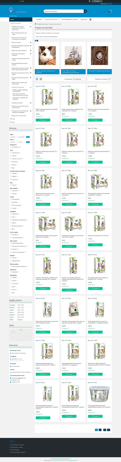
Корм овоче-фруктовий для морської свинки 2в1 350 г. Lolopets (99, 364)
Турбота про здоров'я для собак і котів (19, 83)
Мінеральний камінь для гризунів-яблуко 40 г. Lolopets (47, 236)
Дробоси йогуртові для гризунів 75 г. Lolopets (99, 152)
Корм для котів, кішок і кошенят (18, 54)
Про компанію (15, 449)
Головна (39, 19)
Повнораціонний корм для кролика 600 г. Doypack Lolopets (47, 322)
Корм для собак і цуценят (19, 50)
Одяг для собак (16, 42)
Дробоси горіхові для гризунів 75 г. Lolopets (73, 152)
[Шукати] (85, 10)
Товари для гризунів (18, 87)
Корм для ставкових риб (19, 115)
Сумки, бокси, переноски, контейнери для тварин (19, 38)
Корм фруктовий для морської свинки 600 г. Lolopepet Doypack (98, 322)
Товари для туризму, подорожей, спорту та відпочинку (18, 28)
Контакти (84, 19)
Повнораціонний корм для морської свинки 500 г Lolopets (45, 364)
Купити (44, 120)
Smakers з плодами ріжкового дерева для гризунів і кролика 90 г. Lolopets (73, 279)
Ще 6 (13, 292)
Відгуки (12, 122)
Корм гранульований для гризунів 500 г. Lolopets (46, 110)
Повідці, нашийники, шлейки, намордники (20, 46)
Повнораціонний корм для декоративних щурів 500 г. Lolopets (73, 406)
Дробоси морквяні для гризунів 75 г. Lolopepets (73, 194)
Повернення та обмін (17, 447)
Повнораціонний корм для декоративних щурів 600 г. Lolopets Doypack (47, 407)
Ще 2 (13, 167)
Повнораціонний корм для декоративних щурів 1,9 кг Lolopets (99, 406)
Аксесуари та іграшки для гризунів (99, 71)
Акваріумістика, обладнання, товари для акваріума (20, 111)
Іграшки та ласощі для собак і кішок (20, 73)
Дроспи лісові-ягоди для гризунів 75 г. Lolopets (98, 110)
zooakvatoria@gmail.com (19, 378)
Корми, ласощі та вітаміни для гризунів (45, 71)
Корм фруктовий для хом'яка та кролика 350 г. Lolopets (98, 278)
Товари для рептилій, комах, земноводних (20, 106)
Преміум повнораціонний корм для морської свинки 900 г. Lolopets (73, 322)
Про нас (12, 119)
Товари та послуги (51, 19)
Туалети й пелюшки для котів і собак (20, 59)
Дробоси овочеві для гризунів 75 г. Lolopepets (46, 152)
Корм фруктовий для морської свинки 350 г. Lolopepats (71, 364)
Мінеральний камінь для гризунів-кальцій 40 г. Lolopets (99, 194)
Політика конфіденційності (70, 460)
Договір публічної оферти (18, 452)
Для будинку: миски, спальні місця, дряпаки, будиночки (20, 68)
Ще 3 (13, 229)
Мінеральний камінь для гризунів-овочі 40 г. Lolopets (73, 236)
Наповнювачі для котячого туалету (20, 64)
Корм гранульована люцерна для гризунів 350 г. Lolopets (72, 110)
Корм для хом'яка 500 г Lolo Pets (98, 235)
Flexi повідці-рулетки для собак (19, 33)
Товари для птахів (17, 103)
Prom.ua (68, 458)
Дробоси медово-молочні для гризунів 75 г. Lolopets (45, 194)
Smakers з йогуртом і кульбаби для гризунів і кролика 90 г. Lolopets (46, 278)
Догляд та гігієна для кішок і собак (20, 78)
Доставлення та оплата (70, 19)
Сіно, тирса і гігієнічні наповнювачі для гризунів (70, 71)
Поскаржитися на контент (57, 460)
